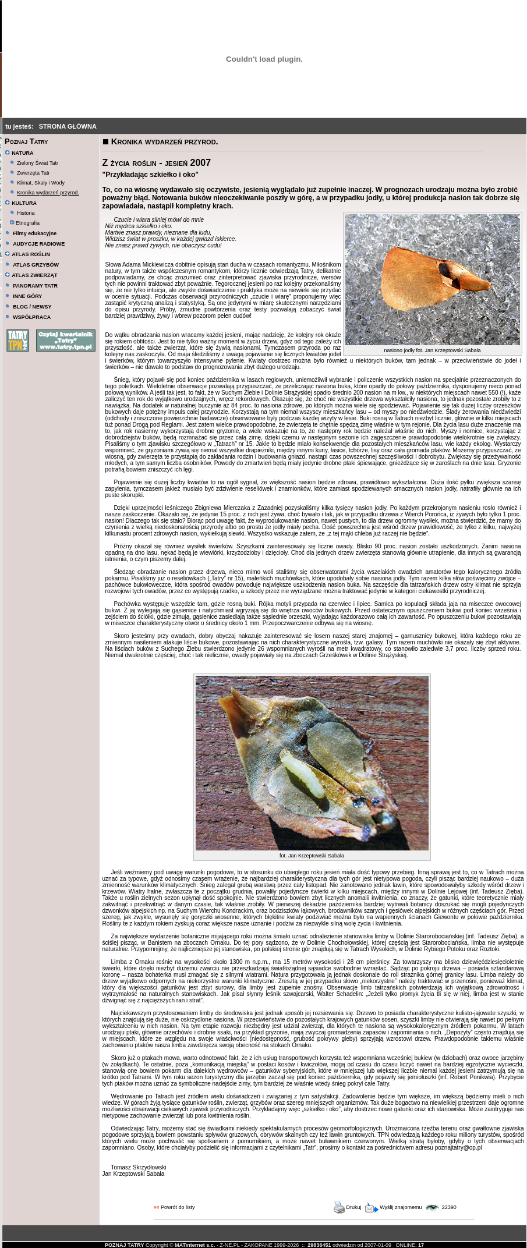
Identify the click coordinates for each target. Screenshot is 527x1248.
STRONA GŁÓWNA (68, 126)
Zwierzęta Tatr (33, 173)
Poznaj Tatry (26, 141)
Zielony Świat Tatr (37, 163)
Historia (26, 213)
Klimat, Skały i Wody (41, 183)
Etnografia (24, 223)
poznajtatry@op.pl (458, 1147)
